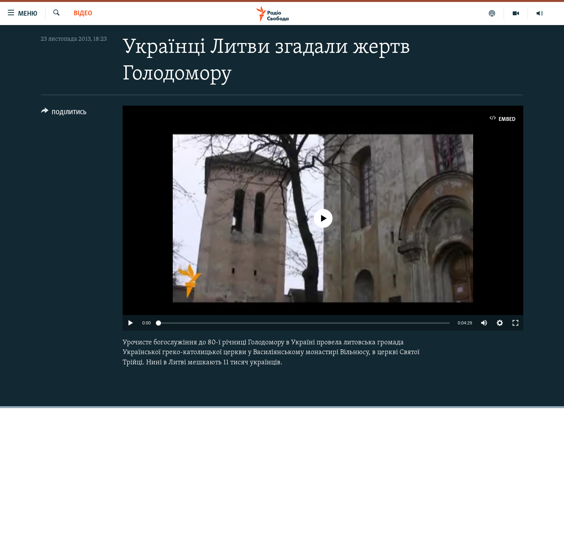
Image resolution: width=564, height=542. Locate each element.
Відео (83, 13)
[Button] (64, 114)
